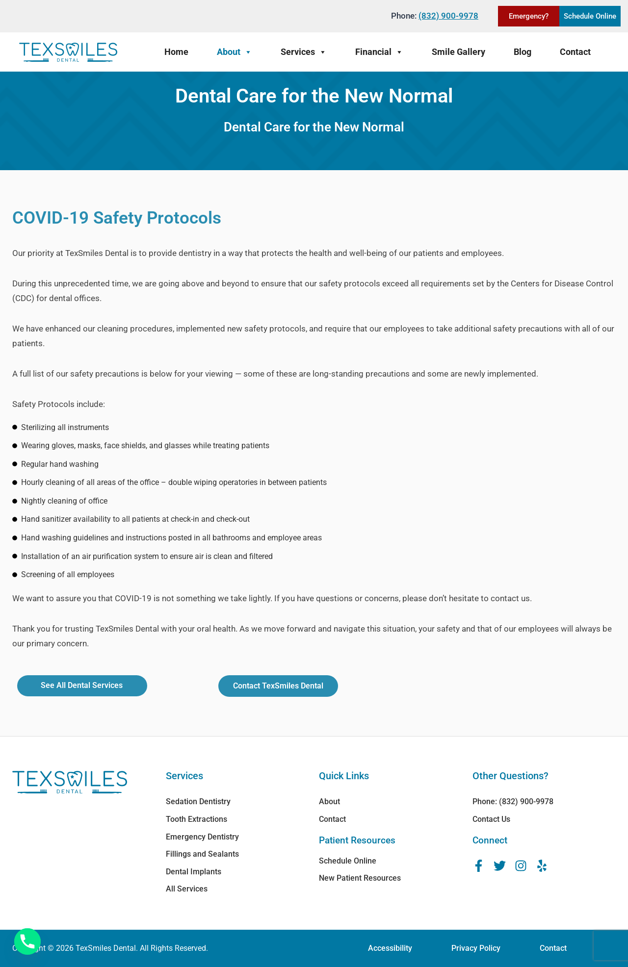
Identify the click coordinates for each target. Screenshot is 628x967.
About (234, 52)
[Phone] (27, 941)
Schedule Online (590, 16)
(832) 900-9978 (448, 16)
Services (304, 52)
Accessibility (390, 948)
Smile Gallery (458, 52)
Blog (522, 52)
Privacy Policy (475, 948)
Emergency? (529, 16)
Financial (379, 52)
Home (176, 52)
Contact (575, 52)
